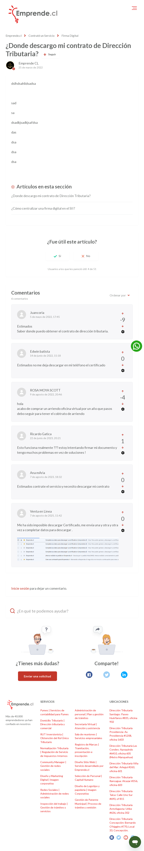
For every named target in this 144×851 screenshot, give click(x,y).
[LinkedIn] (124, 674)
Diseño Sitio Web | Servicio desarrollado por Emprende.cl (89, 765)
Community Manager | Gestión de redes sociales (53, 765)
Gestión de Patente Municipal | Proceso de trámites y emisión (88, 803)
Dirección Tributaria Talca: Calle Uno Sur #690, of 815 (121, 795)
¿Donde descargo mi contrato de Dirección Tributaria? (51, 196)
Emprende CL (29, 63)
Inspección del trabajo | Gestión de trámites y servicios (54, 807)
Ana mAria (37, 473)
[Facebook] (89, 674)
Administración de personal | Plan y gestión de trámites (89, 714)
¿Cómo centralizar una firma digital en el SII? (43, 208)
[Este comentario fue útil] (122, 313)
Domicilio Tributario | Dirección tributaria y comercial (52, 724)
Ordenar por (118, 295)
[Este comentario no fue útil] (122, 326)
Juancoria (37, 312)
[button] (134, 8)
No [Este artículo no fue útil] (88, 256)
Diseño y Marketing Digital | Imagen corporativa (51, 779)
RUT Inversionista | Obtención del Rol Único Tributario (54, 738)
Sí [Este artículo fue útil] (60, 256)
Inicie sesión (20, 588)
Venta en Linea (41, 511)
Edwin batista (40, 351)
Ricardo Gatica (41, 434)
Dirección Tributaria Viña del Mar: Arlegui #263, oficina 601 (124, 767)
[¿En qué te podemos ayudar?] (72, 611)
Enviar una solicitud (37, 676)
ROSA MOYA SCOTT (45, 390)
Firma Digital (70, 35)
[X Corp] (106, 674)
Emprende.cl (14, 35)
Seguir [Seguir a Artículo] (52, 54)
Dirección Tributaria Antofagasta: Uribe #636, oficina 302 (121, 808)
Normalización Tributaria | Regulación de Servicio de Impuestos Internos (54, 752)
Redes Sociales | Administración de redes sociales (54, 793)
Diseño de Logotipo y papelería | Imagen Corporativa (87, 789)
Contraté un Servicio (41, 35)
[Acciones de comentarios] (123, 332)
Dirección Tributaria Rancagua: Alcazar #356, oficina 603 (124, 781)
